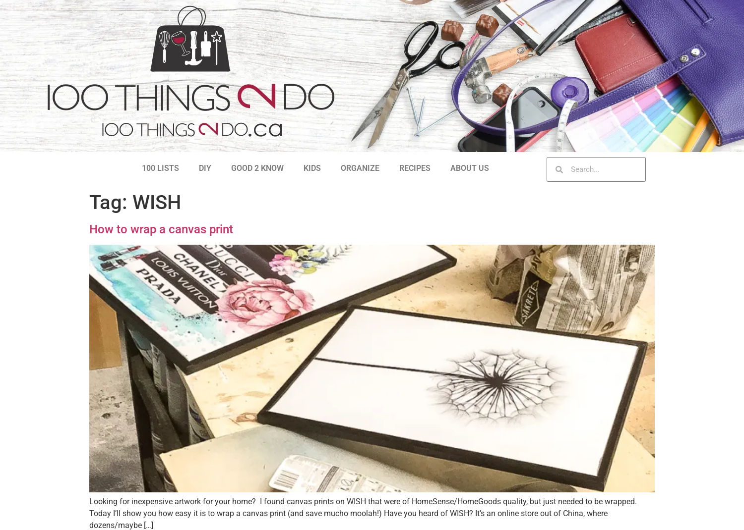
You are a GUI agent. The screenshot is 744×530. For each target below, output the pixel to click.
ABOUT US (469, 168)
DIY (205, 168)
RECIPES (415, 168)
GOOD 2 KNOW (257, 168)
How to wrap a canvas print (161, 229)
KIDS (312, 168)
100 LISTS (160, 168)
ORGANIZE (360, 168)
